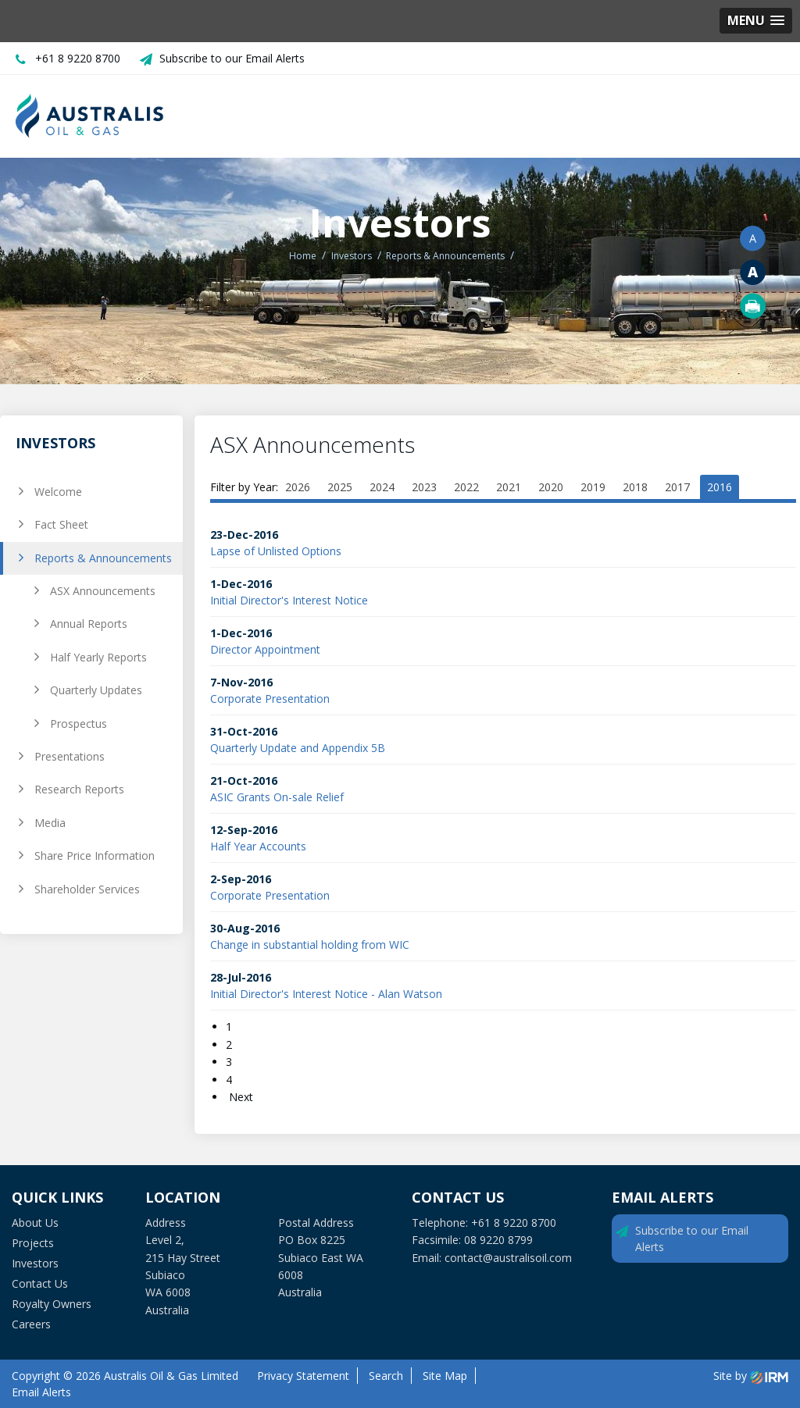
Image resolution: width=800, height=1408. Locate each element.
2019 (592, 486)
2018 (635, 486)
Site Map (445, 1375)
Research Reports (79, 789)
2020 (550, 486)
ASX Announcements (102, 590)
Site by (750, 1375)
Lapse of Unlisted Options (275, 551)
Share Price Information (94, 855)
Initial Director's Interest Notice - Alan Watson (326, 993)
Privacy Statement (303, 1375)
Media (50, 822)
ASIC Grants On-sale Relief (277, 797)
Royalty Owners (51, 1303)
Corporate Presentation (270, 698)
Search (386, 1375)
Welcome (58, 491)
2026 (297, 486)
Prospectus (78, 723)
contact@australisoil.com (508, 1257)
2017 (677, 486)
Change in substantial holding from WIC (309, 944)
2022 (466, 486)
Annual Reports (88, 623)
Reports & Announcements (103, 558)
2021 (508, 486)
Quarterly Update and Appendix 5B (297, 747)
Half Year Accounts (258, 846)
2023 (424, 486)
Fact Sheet (61, 524)
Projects (33, 1242)
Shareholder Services (87, 889)
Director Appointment (265, 649)
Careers (31, 1324)
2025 (339, 486)
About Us (35, 1222)
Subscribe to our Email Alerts (232, 58)
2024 (382, 486)
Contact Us (40, 1283)
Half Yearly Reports (98, 657)
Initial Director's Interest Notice (289, 600)
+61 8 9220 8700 (77, 58)
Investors (35, 1263)
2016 (719, 486)
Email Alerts (41, 1392)
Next (239, 1096)
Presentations (69, 756)
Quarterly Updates (96, 690)
